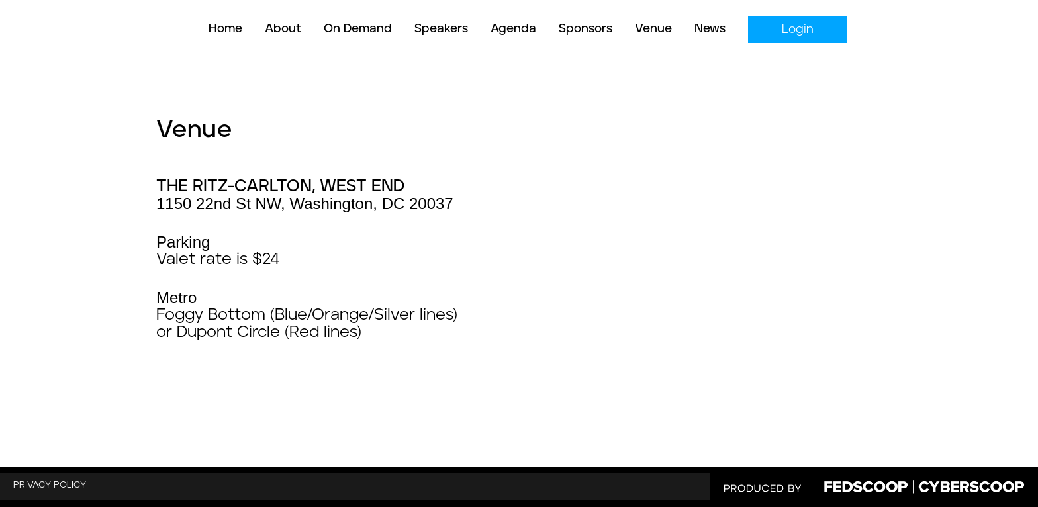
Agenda (513, 29)
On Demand (358, 29)
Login (798, 30)
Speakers (441, 29)
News (710, 29)
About (283, 29)
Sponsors (585, 29)
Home (225, 29)
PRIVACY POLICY (49, 485)
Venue (653, 29)
